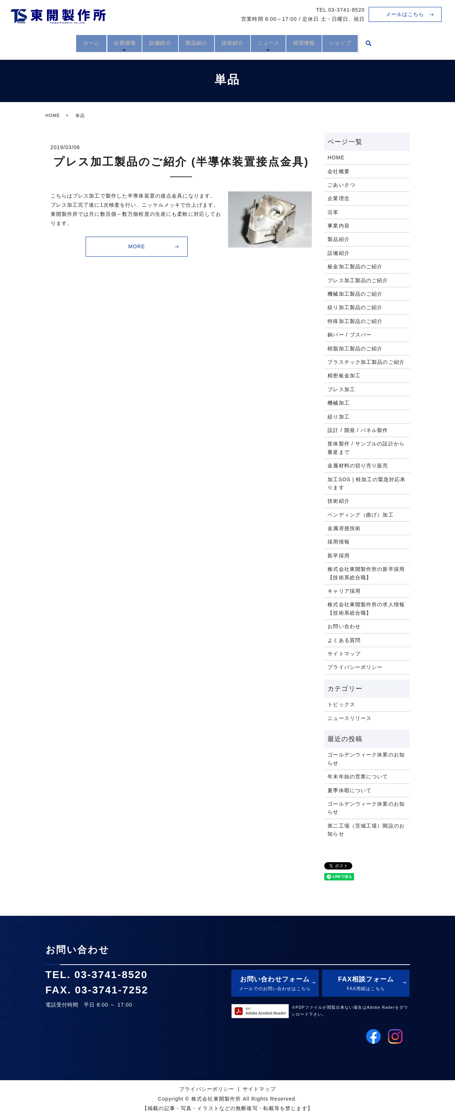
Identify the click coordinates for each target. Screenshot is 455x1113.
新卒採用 (338, 556)
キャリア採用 (344, 591)
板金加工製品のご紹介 (355, 266)
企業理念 (338, 198)
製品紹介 (193, 43)
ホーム (70, 43)
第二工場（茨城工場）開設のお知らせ (366, 830)
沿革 (332, 212)
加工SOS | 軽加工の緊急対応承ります (366, 483)
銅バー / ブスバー (349, 335)
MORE (136, 246)
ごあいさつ (341, 185)
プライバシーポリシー (355, 667)
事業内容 (338, 226)
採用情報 (319, 43)
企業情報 (110, 43)
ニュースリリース (349, 718)
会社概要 (338, 171)
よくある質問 (344, 640)
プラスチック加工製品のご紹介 (366, 362)
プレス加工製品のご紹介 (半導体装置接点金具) (181, 162)
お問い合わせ (344, 626)
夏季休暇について (349, 790)
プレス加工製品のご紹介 (357, 280)
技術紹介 (236, 43)
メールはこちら (405, 14)
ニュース (279, 43)
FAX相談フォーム (366, 984)
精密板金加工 (344, 375)
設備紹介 (150, 43)
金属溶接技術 (344, 528)
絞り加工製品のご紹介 (355, 307)
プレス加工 (341, 389)
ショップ (362, 43)
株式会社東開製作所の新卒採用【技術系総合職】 (366, 573)
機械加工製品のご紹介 (355, 294)
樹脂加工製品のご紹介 (355, 348)
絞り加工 (338, 417)
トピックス (341, 704)
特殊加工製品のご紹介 (355, 321)
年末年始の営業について (357, 776)
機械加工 (338, 403)
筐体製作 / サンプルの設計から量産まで (366, 448)
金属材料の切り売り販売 (357, 465)
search (393, 43)
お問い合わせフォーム (275, 984)
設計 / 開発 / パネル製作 (357, 430)
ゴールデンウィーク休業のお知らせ (366, 759)
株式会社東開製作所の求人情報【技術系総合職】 (366, 608)
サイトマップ (344, 654)
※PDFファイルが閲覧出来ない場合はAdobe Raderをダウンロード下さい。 (349, 1011)
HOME (53, 115)
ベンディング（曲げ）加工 (360, 515)
